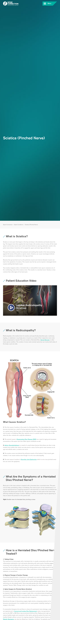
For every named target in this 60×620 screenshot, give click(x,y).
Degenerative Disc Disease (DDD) (26, 439)
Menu (49, 3)
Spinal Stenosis (44, 340)
